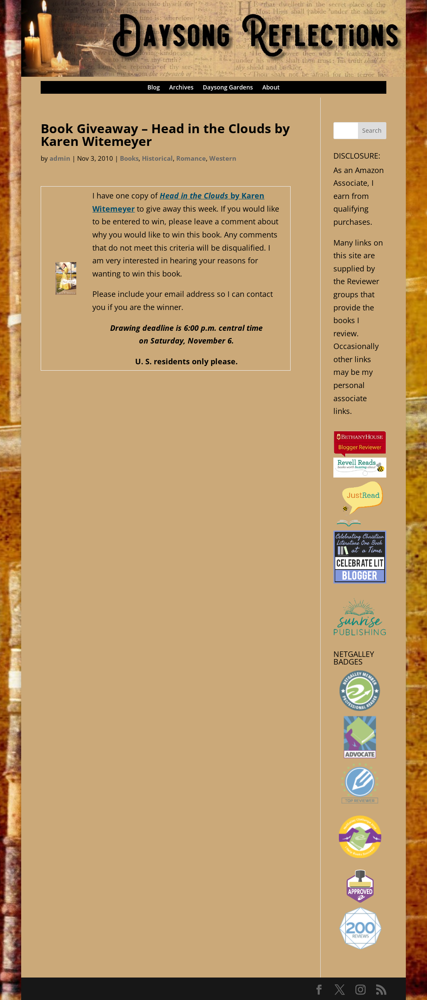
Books (129, 158)
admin (60, 158)
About (271, 87)
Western (222, 158)
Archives (181, 87)
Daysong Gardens (228, 87)
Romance (191, 158)
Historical (157, 158)
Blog (153, 87)
